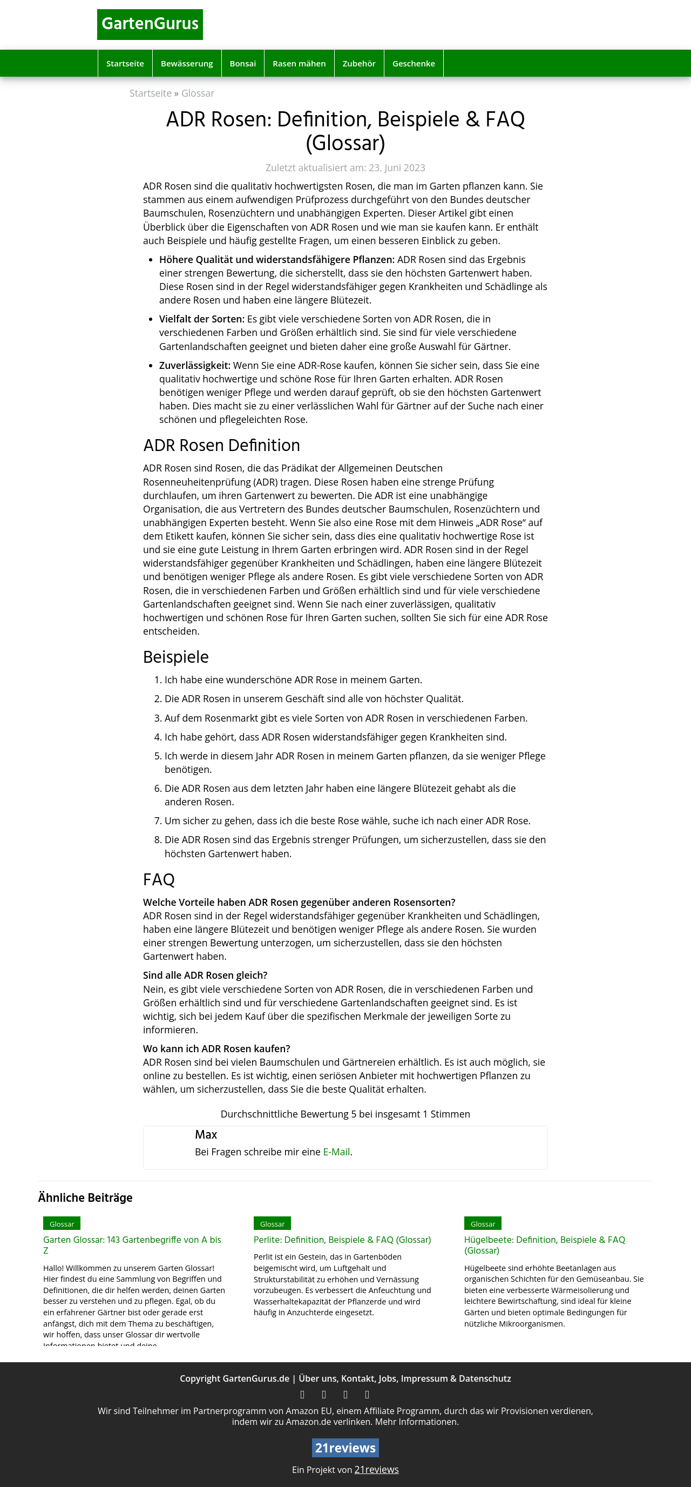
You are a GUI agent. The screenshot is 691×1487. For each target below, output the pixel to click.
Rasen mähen (299, 63)
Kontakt (357, 1378)
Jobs (387, 1378)
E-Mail (336, 1151)
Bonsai (243, 63)
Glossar (198, 92)
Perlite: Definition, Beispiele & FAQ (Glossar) (342, 1240)
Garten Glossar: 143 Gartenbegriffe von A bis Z (132, 1246)
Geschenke (413, 63)
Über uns (317, 1378)
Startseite (125, 63)
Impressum (424, 1378)
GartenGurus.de (255, 1378)
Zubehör (359, 63)
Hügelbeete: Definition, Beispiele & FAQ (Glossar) (545, 1246)
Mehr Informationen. (417, 1422)
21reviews (377, 1469)
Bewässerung (187, 63)
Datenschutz (485, 1378)
